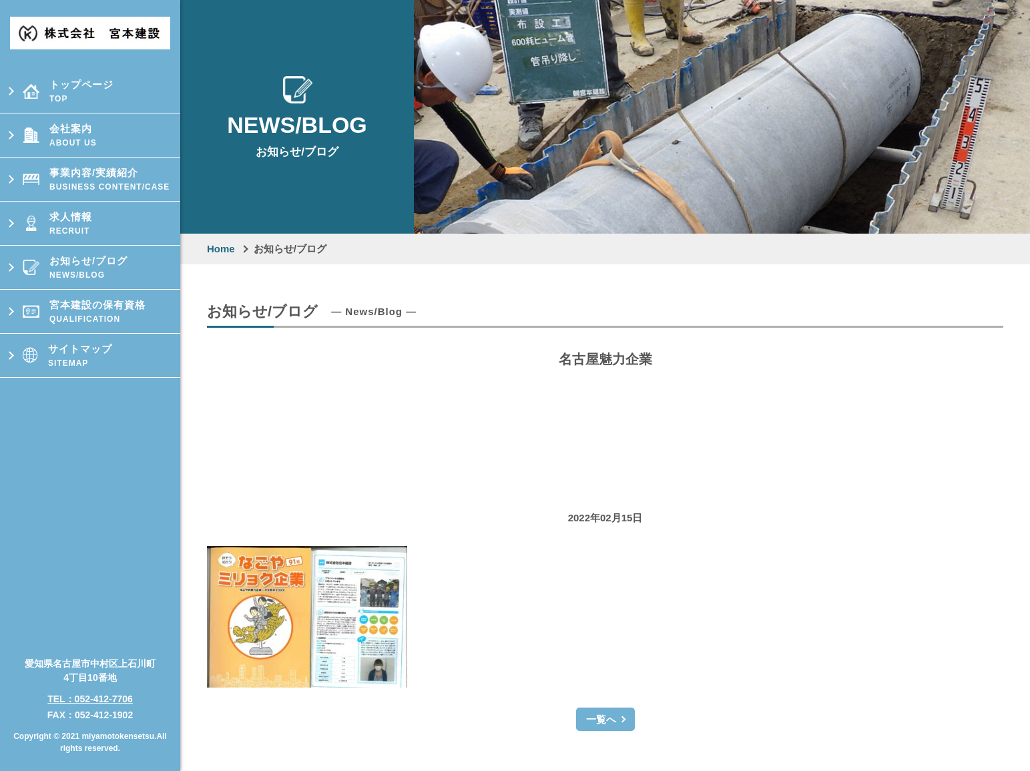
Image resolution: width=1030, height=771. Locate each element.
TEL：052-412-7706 (90, 693)
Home (221, 248)
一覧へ (601, 719)
